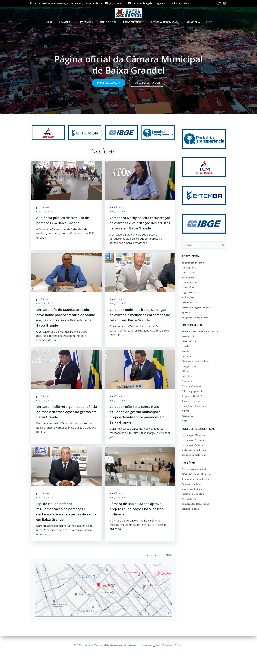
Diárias (185, 370)
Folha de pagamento (192, 390)
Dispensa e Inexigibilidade (195, 361)
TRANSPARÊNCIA (133, 22)
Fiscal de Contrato (191, 385)
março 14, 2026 (117, 497)
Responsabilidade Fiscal (194, 395)
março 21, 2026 (117, 211)
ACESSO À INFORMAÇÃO (166, 22)
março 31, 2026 (44, 211)
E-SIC (209, 22)
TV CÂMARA (86, 22)
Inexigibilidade (188, 366)
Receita (185, 351)
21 (160, 554)
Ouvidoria (193, 22)
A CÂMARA (66, 22)
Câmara (45, 207)
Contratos (186, 380)
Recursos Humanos (191, 400)
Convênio (186, 346)
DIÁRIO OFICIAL (107, 22)
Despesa (186, 356)
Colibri (179, 645)
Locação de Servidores (193, 405)
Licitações (186, 376)
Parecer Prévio (189, 336)
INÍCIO (48, 22)
